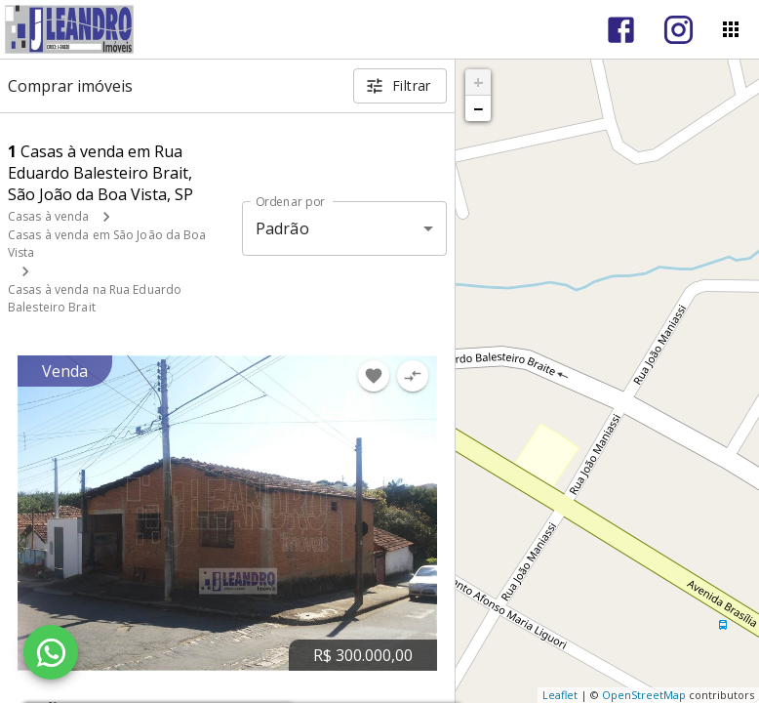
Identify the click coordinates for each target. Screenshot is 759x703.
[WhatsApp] (50, 652)
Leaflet (560, 694)
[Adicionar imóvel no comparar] (412, 376)
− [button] (478, 108)
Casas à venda (48, 216)
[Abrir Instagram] (678, 30)
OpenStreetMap (644, 694)
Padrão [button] (282, 228)
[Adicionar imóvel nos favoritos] (373, 376)
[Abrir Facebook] (621, 30)
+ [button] (478, 82)
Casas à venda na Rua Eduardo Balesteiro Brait (94, 298)
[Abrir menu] (730, 29)
